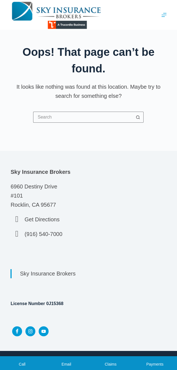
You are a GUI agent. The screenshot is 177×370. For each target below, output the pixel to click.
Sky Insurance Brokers (47, 274)
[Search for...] (83, 117)
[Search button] (138, 117)
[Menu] (164, 14)
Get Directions (42, 219)
